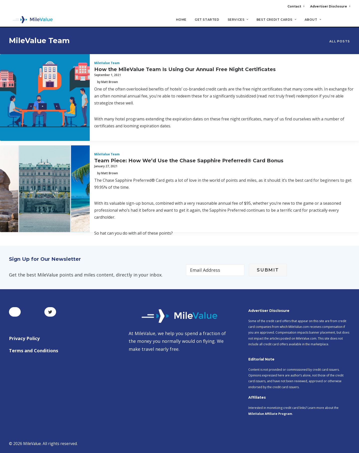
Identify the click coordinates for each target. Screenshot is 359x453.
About (313, 20)
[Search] (346, 22)
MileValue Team (107, 63)
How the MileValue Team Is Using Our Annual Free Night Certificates (185, 70)
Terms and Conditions (33, 351)
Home (181, 20)
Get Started (207, 20)
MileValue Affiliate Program (270, 414)
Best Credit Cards (276, 20)
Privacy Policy (24, 338)
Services (238, 20)
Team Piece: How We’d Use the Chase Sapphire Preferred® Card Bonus (188, 161)
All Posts (339, 41)
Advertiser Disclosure (330, 6)
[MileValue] (31, 20)
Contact (295, 6)
